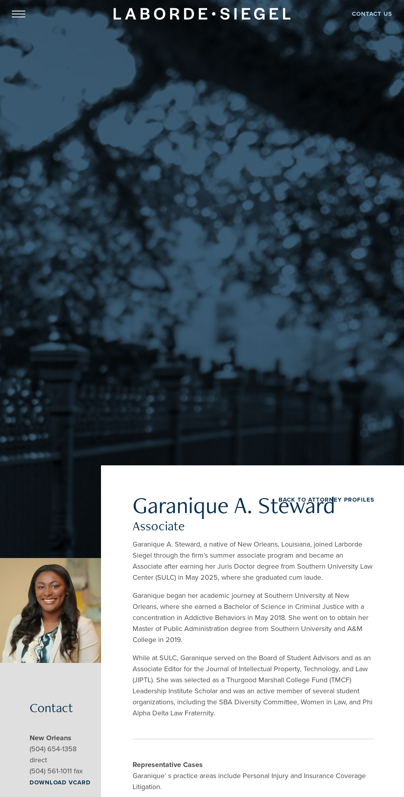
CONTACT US (372, 13)
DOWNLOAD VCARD (60, 782)
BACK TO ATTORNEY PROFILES (326, 499)
